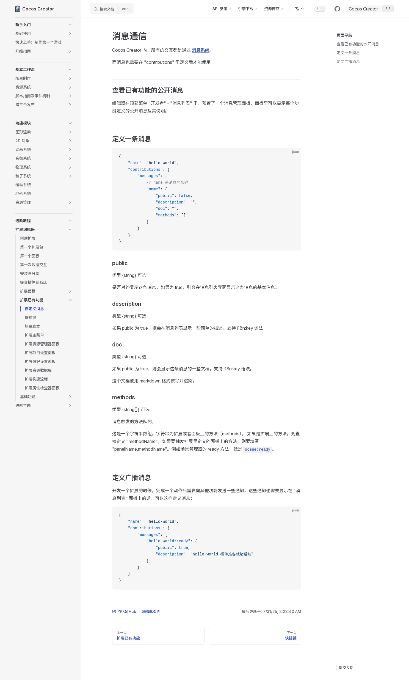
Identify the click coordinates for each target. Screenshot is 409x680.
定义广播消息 (348, 61)
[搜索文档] (112, 8)
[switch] (319, 9)
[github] (337, 9)
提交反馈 (346, 667)
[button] (44, 24)
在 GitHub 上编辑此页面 (136, 611)
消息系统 (200, 50)
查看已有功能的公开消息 (358, 44)
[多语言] (300, 9)
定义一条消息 (348, 52)
